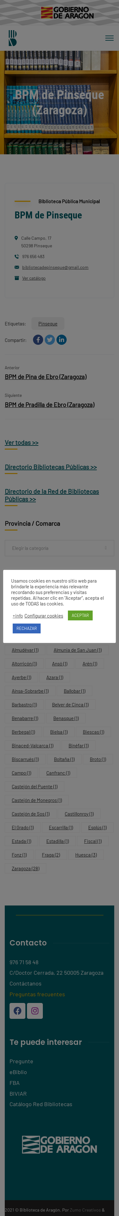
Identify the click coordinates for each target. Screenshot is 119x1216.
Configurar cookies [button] (43, 615)
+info (18, 615)
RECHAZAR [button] (27, 628)
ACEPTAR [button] (80, 615)
